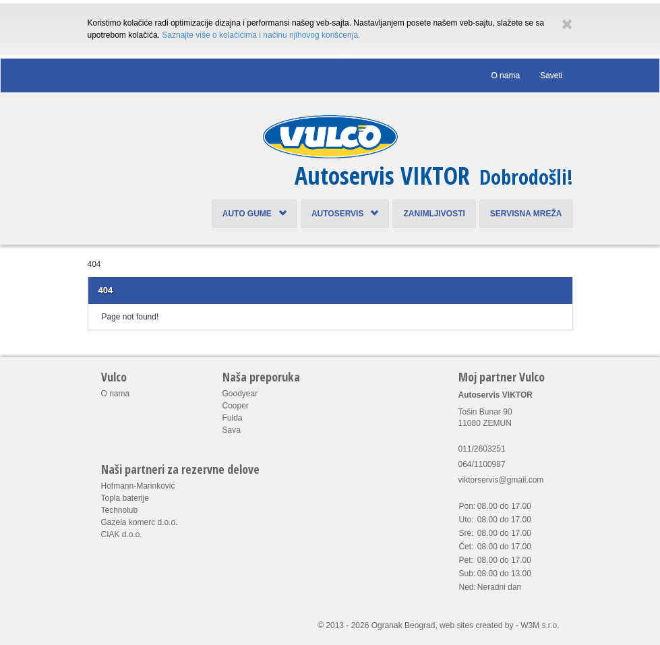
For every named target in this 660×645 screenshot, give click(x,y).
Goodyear (240, 393)
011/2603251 (482, 449)
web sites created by (476, 625)
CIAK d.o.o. (121, 534)
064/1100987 (482, 464)
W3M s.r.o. (539, 625)
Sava (231, 430)
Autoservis (345, 213)
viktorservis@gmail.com (501, 480)
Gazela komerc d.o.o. (139, 522)
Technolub (119, 510)
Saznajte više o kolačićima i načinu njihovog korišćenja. (261, 35)
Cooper (235, 405)
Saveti (551, 75)
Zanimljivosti (433, 213)
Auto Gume (254, 213)
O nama (505, 75)
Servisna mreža (526, 213)
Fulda (232, 418)
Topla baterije (125, 498)
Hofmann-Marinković (138, 486)
